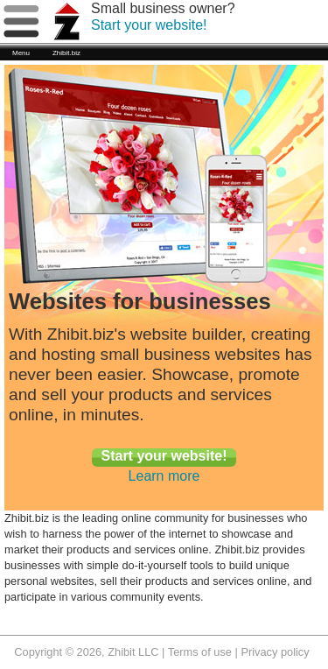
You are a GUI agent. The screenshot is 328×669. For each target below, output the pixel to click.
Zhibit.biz (66, 53)
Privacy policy (275, 651)
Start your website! (149, 25)
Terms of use (200, 651)
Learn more (164, 475)
